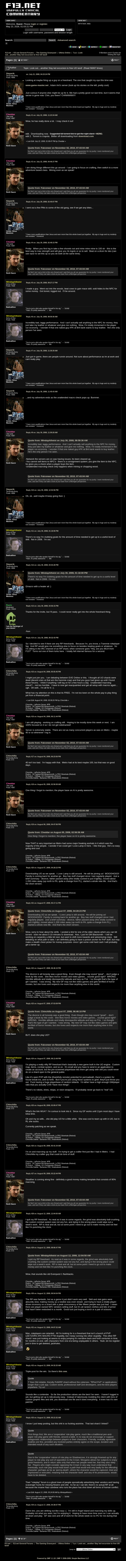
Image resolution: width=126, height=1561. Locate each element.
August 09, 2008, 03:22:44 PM (43, 1173)
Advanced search (67, 40)
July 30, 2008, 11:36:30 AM (42, 351)
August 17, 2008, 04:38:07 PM (43, 1505)
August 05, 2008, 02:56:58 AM (43, 784)
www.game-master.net (37, 85)
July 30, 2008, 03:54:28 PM (42, 565)
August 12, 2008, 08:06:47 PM (43, 1248)
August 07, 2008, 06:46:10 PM (43, 968)
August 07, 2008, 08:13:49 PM (43, 1059)
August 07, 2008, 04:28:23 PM (43, 868)
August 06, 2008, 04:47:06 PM (43, 824)
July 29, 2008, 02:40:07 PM (41, 202)
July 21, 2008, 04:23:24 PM (38, 74)
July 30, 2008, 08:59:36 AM (42, 317)
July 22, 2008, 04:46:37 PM (41, 162)
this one (63, 1371)
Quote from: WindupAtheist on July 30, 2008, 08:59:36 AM (58, 440)
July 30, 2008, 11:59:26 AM (42, 432)
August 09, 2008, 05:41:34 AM (43, 1146)
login (33, 24)
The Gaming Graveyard (46, 53)
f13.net (8, 53)
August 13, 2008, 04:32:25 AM (43, 1365)
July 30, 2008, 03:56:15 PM (42, 606)
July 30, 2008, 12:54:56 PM (42, 490)
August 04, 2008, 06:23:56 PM (43, 757)
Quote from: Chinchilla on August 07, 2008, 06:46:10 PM (57, 1011)
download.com (86, 136)
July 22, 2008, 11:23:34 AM (42, 115)
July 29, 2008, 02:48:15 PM (41, 243)
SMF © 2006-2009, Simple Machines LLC (73, 1558)
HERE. (99, 133)
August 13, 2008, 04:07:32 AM (43, 1327)
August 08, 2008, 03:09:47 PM (43, 1105)
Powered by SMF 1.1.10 (46, 1558)
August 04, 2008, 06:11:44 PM (43, 716)
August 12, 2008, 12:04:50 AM (43, 1214)
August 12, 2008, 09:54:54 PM (43, 1293)
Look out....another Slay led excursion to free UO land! (44, 54)
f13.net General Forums (23, 53)
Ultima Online (64, 53)
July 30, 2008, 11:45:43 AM (42, 392)
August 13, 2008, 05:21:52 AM (43, 1418)
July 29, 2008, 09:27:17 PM (41, 283)
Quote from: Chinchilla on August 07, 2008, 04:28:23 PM (57, 911)
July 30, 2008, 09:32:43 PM (42, 638)
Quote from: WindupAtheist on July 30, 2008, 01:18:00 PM (57, 573)
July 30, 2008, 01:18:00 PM (42, 531)
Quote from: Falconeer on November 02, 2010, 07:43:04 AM (58, 148)
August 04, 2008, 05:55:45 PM (43, 672)
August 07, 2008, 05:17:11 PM (43, 903)
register (43, 24)
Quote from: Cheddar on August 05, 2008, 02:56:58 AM (56, 832)
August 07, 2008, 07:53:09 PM (43, 1003)
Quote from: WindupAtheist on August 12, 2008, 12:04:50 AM (59, 1255)
